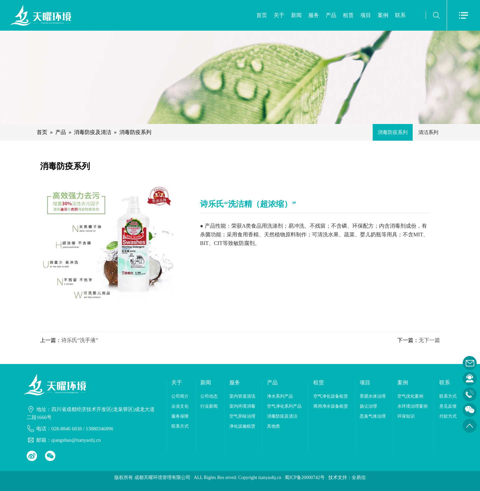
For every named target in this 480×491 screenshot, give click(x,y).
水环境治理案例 (412, 406)
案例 (383, 15)
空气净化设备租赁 (330, 396)
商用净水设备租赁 (330, 406)
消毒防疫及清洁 (92, 132)
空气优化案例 (410, 396)
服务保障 (180, 416)
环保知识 (406, 416)
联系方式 (180, 426)
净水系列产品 (280, 396)
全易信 (359, 477)
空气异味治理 (242, 416)
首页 (261, 15)
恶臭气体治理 (373, 416)
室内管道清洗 (242, 396)
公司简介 (180, 396)
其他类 (273, 426)
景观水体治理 (373, 396)
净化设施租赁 (242, 426)
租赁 (348, 15)
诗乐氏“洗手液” (79, 340)
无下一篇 (429, 340)
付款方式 (448, 416)
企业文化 (180, 406)
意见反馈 (448, 406)
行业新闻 (209, 406)
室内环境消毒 (242, 406)
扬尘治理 (368, 406)
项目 (365, 15)
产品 (331, 15)
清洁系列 (428, 132)
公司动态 (209, 396)
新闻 (296, 15)
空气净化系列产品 (284, 406)
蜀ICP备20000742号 (305, 477)
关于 (279, 15)
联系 (400, 15)
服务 (313, 15)
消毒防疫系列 (135, 132)
